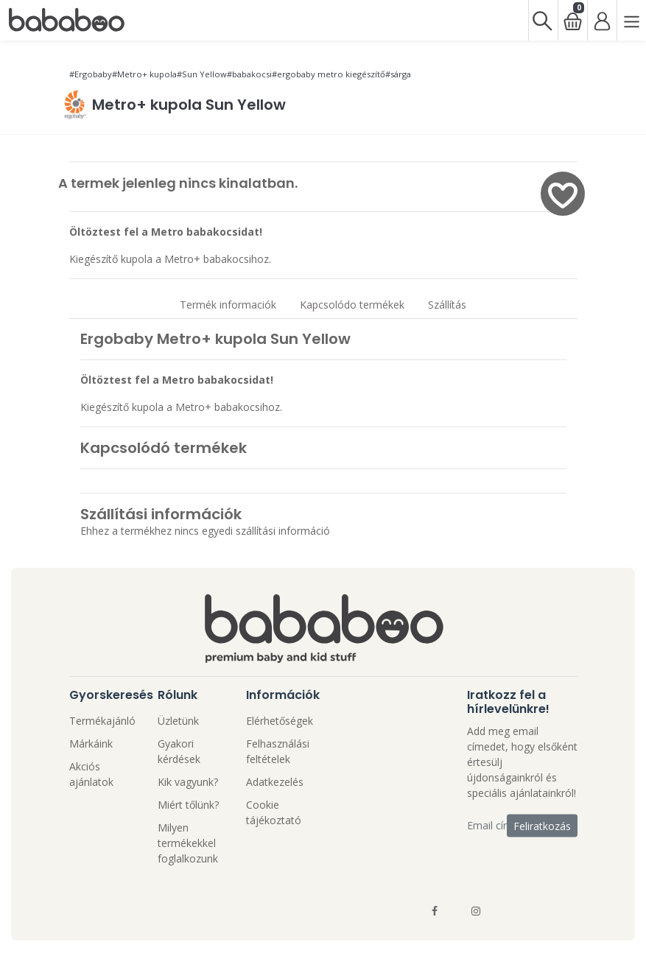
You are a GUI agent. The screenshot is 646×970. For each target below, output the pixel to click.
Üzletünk (178, 721)
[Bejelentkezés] (602, 20)
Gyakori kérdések (179, 751)
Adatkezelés (274, 782)
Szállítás (447, 305)
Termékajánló (102, 721)
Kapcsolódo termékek (352, 305)
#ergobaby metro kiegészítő (328, 74)
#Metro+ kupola (144, 74)
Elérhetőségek (279, 721)
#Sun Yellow (202, 74)
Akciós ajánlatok (91, 774)
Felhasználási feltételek (277, 751)
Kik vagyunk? (188, 782)
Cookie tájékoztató (273, 812)
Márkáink (91, 744)
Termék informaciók (228, 305)
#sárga (398, 74)
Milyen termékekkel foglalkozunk (188, 842)
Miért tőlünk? (188, 805)
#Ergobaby (90, 74)
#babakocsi (249, 74)
